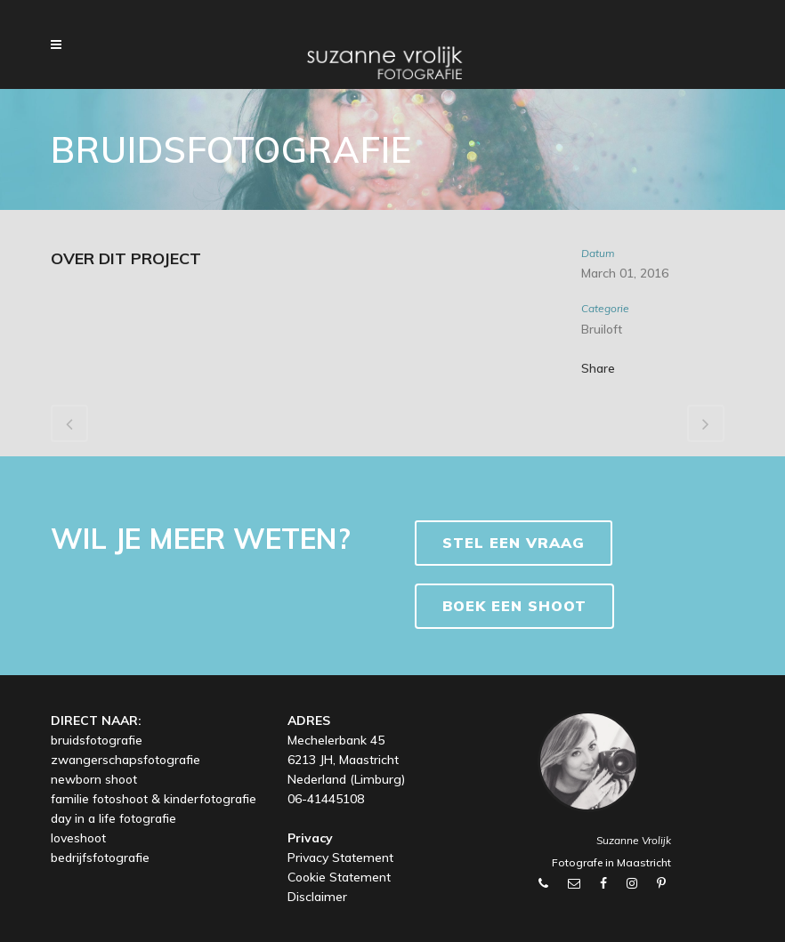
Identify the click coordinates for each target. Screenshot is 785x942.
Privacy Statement (340, 857)
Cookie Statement (339, 877)
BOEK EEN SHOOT (514, 606)
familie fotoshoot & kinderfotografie (153, 799)
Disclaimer (317, 897)
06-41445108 (325, 799)
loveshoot (78, 838)
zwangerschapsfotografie (125, 760)
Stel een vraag (513, 543)
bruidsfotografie (96, 740)
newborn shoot (94, 779)
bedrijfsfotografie (100, 857)
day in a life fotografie (113, 818)
